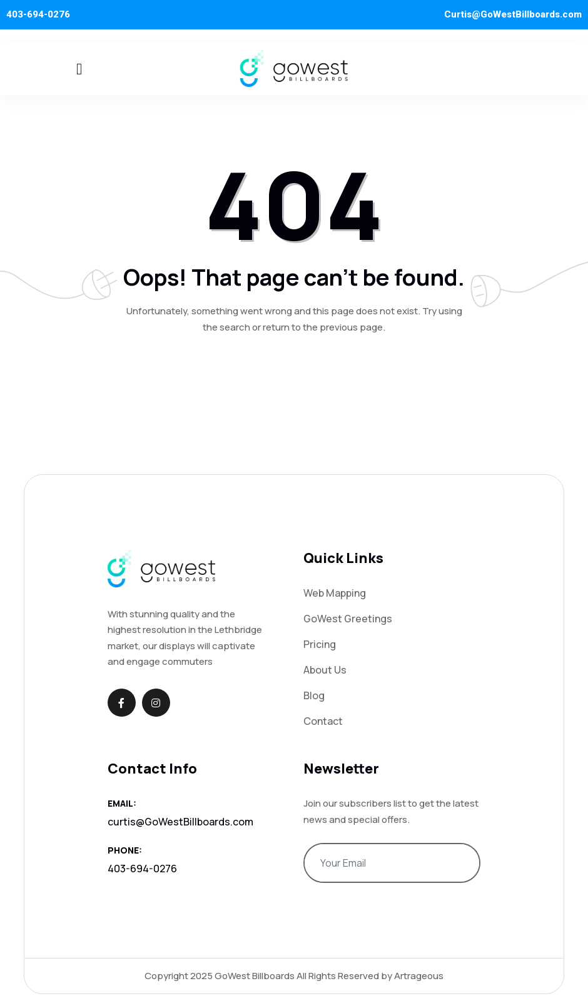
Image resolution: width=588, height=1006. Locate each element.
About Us (325, 670)
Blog (314, 695)
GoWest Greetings (347, 618)
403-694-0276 (38, 14)
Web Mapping (334, 593)
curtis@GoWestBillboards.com (180, 822)
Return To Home (294, 381)
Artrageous (419, 975)
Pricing (319, 644)
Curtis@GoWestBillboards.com (513, 14)
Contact (323, 721)
